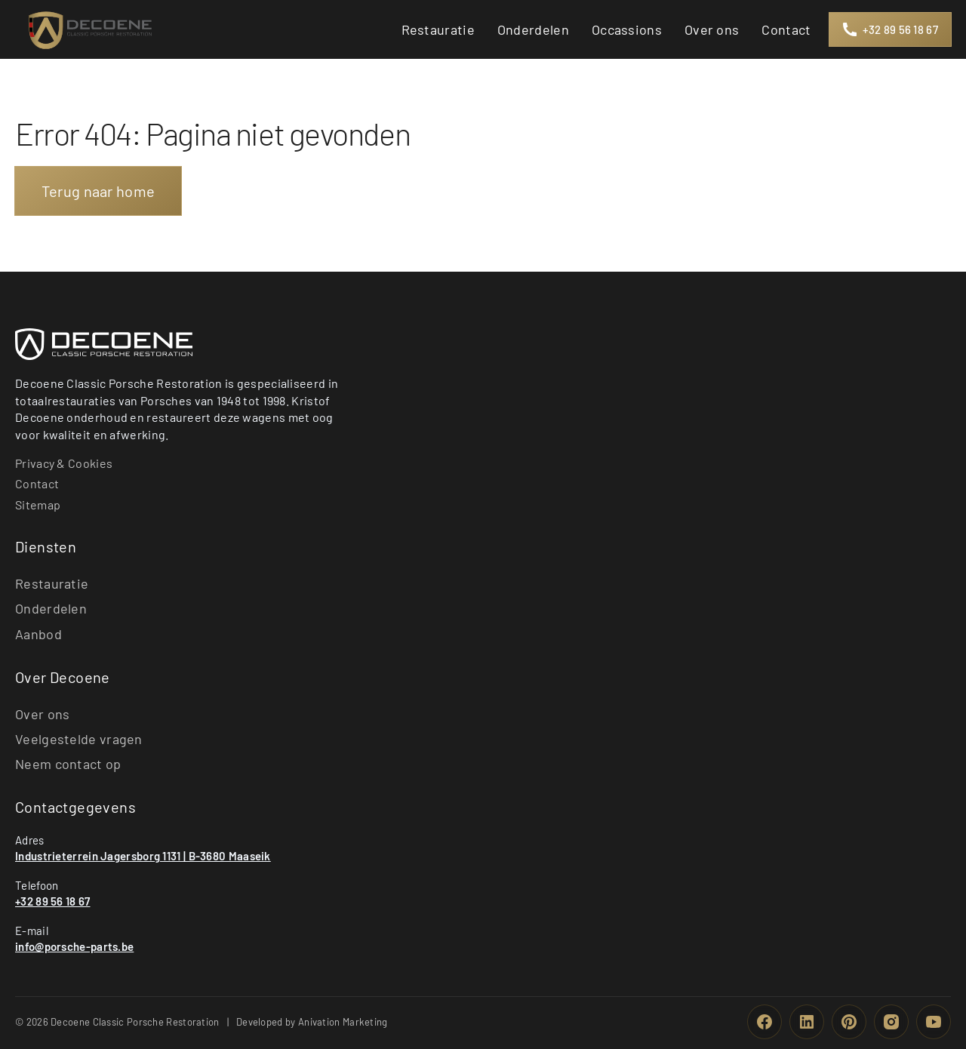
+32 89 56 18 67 (53, 901)
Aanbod (38, 634)
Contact (37, 483)
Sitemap (37, 504)
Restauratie (51, 583)
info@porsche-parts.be (74, 946)
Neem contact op (68, 763)
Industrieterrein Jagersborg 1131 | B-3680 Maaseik (143, 856)
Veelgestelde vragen (79, 739)
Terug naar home (98, 191)
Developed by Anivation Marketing (312, 1022)
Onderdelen (51, 608)
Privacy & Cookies (63, 463)
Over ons (42, 714)
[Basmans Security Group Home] (103, 344)
